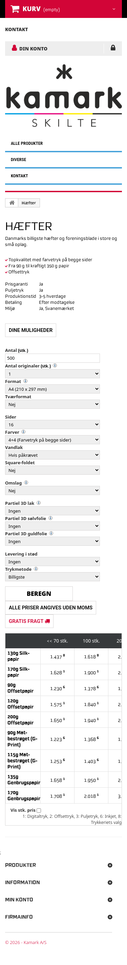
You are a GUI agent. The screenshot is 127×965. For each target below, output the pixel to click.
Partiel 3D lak (19, 503)
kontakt (16, 29)
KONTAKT (19, 175)
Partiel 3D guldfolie (26, 534)
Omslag (13, 483)
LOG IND (113, 49)
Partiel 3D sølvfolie (25, 518)
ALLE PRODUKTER (27, 143)
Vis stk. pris (23, 810)
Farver (12, 432)
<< (49, 641)
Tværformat (18, 397)
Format (13, 381)
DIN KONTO (33, 48)
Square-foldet (20, 462)
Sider (10, 417)
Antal (11, 350)
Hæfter (29, 203)
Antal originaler (22, 366)
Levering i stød (21, 554)
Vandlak (14, 447)
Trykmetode (18, 569)
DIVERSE (18, 159)
